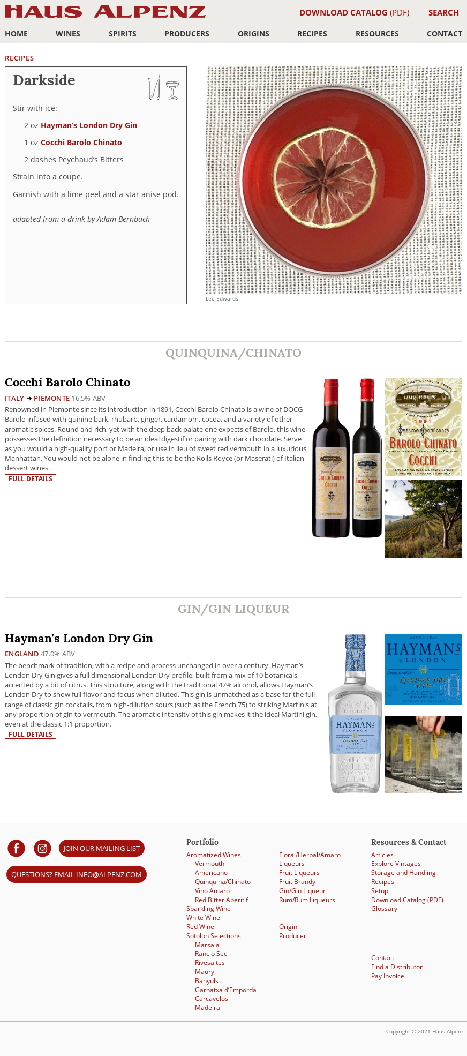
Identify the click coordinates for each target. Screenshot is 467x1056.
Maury (204, 971)
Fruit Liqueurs (299, 872)
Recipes (312, 33)
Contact (444, 33)
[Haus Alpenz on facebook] (16, 848)
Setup (379, 890)
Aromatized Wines (213, 854)
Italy (14, 398)
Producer (292, 935)
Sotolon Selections (213, 935)
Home (16, 33)
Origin (288, 926)
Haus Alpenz (105, 17)
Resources (377, 33)
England (22, 653)
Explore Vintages (396, 863)
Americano (211, 872)
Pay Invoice (387, 975)
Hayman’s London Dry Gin (89, 125)
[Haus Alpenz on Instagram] (42, 848)
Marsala (207, 944)
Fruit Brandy (297, 881)
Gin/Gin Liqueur (302, 890)
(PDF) (354, 12)
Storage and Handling (403, 872)
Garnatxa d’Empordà (226, 989)
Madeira (207, 1007)
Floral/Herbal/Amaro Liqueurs (310, 859)
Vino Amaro (212, 890)
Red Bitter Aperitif (221, 899)
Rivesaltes (210, 962)
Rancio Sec (211, 953)
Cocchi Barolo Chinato (81, 142)
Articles (382, 854)
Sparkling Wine (208, 908)
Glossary (384, 908)
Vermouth (209, 863)
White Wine (203, 917)
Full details (30, 478)
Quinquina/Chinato (223, 881)
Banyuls (207, 980)
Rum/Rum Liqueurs (307, 899)
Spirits (123, 33)
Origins (253, 33)
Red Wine (200, 926)
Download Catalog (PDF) (407, 899)
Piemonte (52, 398)
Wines (68, 33)
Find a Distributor (397, 966)
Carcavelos (211, 998)
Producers (186, 33)
